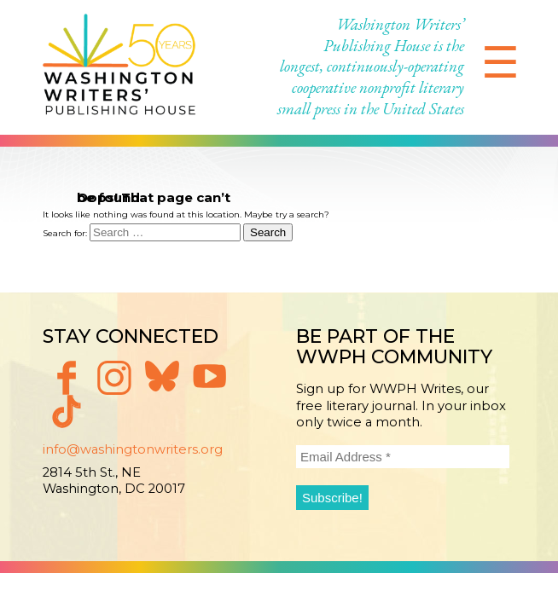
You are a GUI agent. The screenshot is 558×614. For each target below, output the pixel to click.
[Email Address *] (402, 456)
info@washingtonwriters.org (133, 449)
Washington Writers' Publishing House (119, 67)
